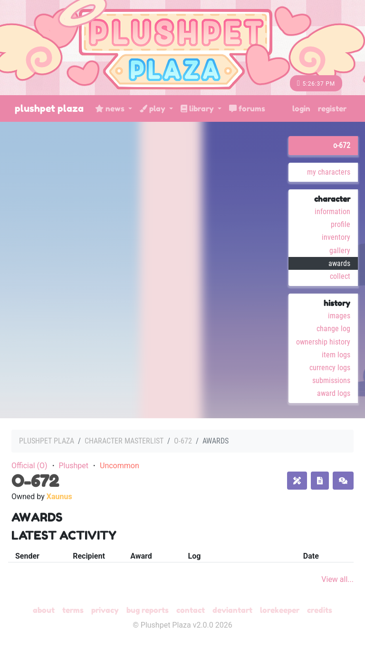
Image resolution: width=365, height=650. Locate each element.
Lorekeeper (279, 610)
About (44, 610)
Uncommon (119, 465)
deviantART (232, 610)
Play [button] (153, 108)
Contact (190, 610)
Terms (73, 610)
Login (301, 108)
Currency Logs (329, 367)
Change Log (333, 328)
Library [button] (198, 108)
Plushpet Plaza (49, 108)
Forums (247, 108)
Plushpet (73, 465)
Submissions (331, 380)
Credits (319, 610)
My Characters (328, 172)
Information (332, 211)
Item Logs (336, 354)
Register (332, 108)
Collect (340, 276)
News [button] (110, 108)
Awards (339, 263)
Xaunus (59, 496)
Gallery (339, 250)
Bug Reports (147, 610)
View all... (337, 579)
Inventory (336, 237)
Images (339, 315)
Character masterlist (124, 440)
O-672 (341, 145)
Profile (340, 224)
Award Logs (333, 393)
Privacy (105, 610)
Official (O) (29, 465)
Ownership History (323, 341)
